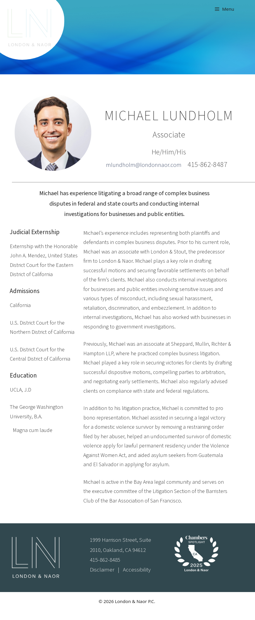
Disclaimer (102, 570)
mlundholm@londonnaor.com (144, 165)
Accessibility (137, 570)
